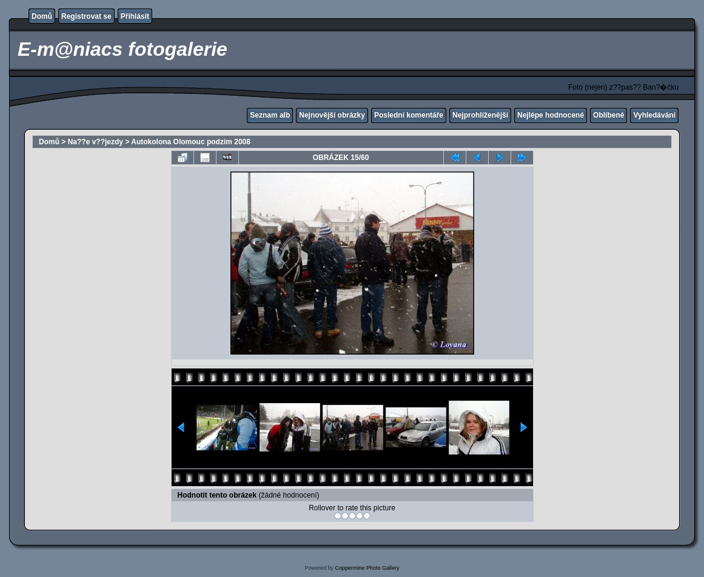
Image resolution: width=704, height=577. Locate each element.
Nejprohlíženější (480, 115)
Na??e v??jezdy (95, 142)
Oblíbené (608, 115)
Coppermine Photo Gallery (367, 568)
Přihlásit (135, 16)
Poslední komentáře (408, 115)
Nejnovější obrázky (332, 115)
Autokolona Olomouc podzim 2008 (190, 142)
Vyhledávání (654, 115)
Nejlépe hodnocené (550, 115)
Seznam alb (270, 115)
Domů (42, 16)
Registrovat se (86, 16)
